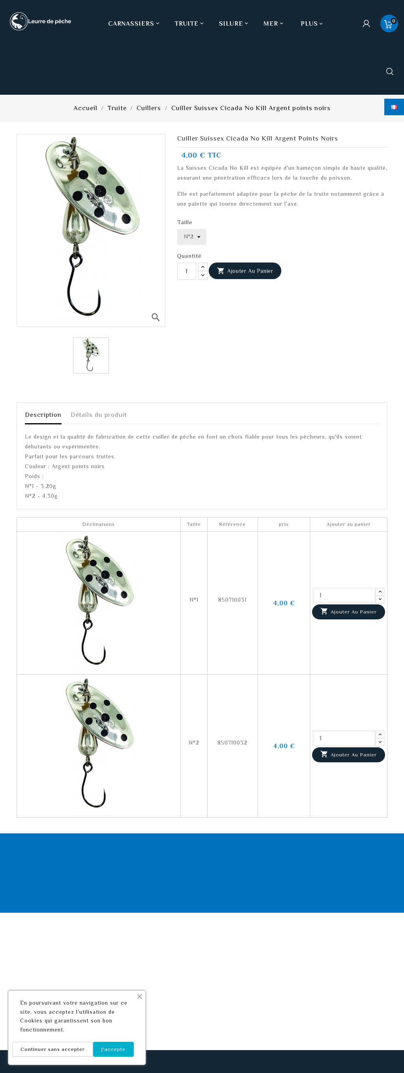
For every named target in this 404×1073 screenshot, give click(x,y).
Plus (309, 23)
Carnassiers (134, 24)
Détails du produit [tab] (99, 414)
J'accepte (113, 1049)
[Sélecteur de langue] (394, 107)
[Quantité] (186, 271)
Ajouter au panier (245, 271)
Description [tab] (43, 414)
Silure (234, 24)
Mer (274, 24)
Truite (190, 24)
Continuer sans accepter (53, 1049)
